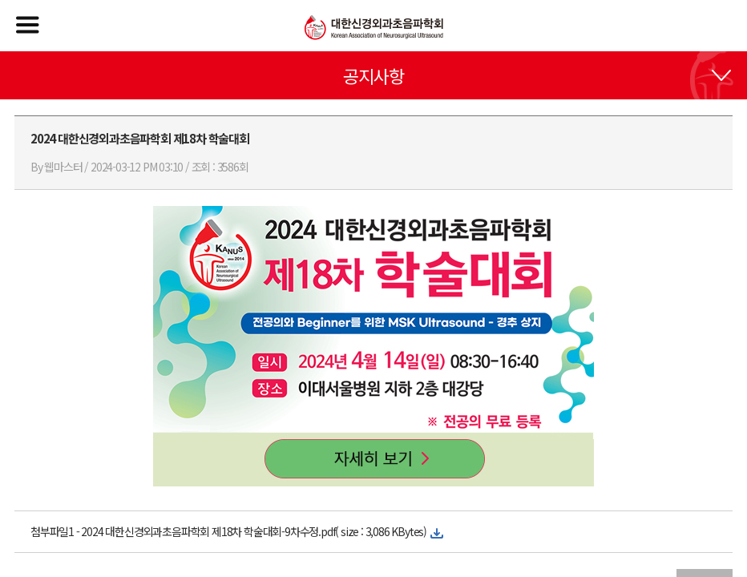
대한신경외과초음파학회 (374, 27)
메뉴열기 (27, 25)
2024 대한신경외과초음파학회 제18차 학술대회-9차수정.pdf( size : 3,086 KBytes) (253, 531)
